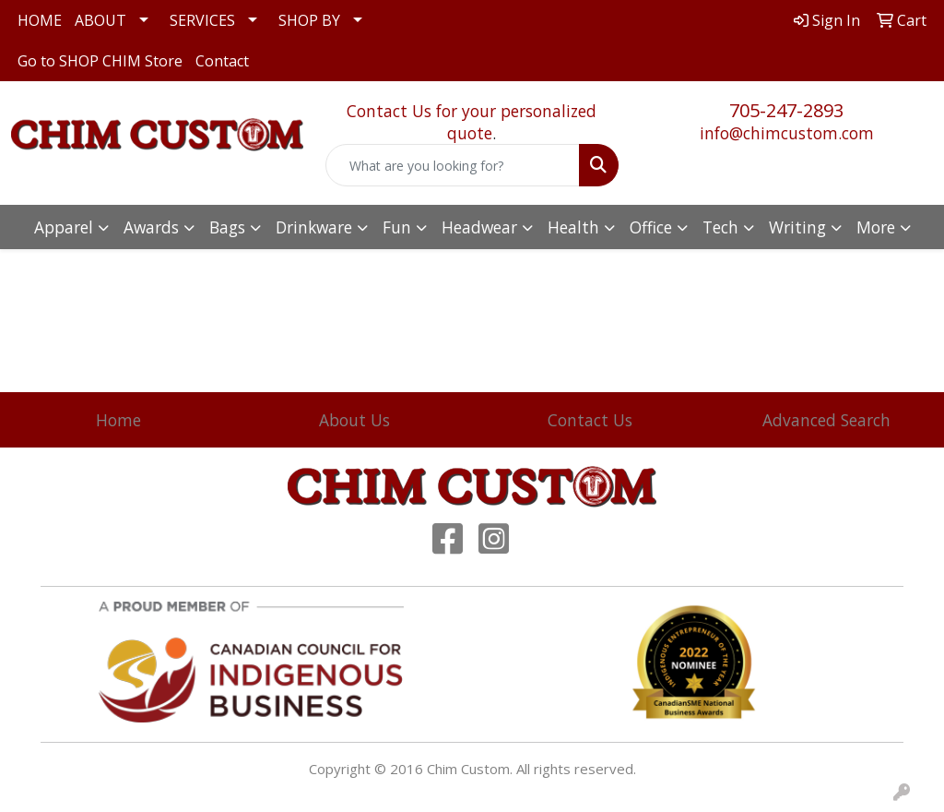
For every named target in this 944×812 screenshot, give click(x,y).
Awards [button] (151, 227)
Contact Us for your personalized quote (471, 122)
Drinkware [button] (314, 227)
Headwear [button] (479, 227)
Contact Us (590, 420)
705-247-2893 (786, 110)
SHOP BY (309, 20)
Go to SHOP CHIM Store (100, 61)
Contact (222, 61)
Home (118, 420)
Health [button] (573, 227)
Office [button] (651, 227)
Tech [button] (720, 227)
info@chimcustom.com (787, 133)
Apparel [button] (63, 227)
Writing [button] (797, 227)
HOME (40, 20)
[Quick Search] (452, 165)
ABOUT (100, 20)
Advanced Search (826, 420)
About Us (354, 420)
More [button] (875, 227)
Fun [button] (397, 227)
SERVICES (202, 20)
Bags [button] (227, 227)
